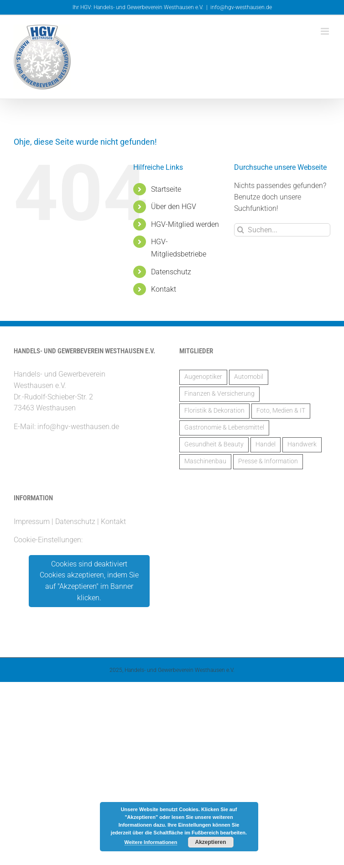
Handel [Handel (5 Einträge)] (265, 444)
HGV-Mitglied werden (185, 224)
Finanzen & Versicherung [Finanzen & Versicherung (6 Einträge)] (219, 394)
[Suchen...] (282, 229)
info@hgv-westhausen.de (241, 7)
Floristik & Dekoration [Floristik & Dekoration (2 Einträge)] (214, 410)
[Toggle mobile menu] (325, 31)
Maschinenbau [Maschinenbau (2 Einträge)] (205, 461)
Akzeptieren (210, 842)
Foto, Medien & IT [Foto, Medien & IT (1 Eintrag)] (280, 410)
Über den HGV (173, 206)
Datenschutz (171, 271)
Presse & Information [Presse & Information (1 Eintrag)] (268, 461)
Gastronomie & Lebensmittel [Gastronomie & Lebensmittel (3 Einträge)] (224, 427)
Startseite (166, 189)
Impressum (32, 521)
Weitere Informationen (151, 842)
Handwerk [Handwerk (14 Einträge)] (302, 444)
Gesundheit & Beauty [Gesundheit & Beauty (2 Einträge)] (214, 444)
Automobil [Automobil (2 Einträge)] (248, 377)
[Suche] (240, 229)
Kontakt (163, 289)
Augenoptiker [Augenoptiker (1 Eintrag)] (203, 377)
